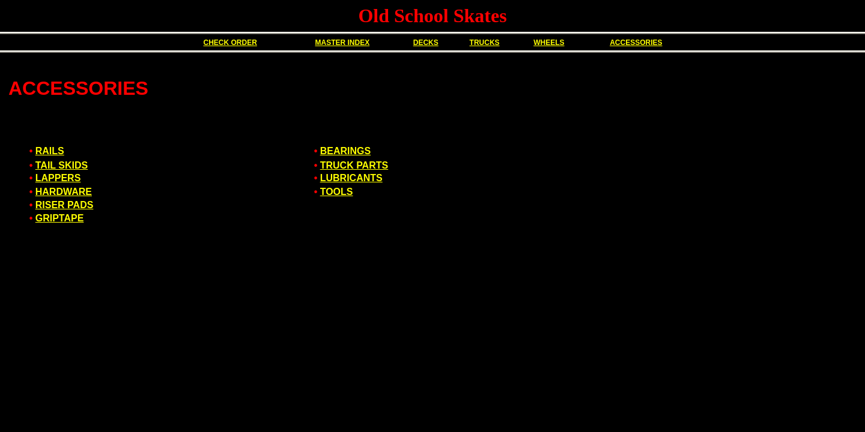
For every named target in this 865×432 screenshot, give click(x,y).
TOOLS (336, 192)
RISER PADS (64, 205)
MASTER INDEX (342, 42)
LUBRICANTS (351, 178)
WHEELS (548, 42)
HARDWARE (63, 192)
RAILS (49, 151)
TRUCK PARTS (354, 165)
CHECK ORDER (229, 42)
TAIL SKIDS (61, 165)
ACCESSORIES (636, 42)
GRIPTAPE (59, 218)
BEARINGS (345, 151)
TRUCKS (485, 42)
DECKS (426, 42)
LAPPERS (58, 178)
